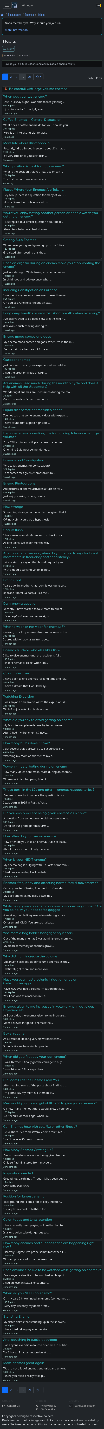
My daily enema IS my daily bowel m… (27, 896)
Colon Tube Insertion (19, 673)
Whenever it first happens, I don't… (25, 779)
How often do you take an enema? (29, 836)
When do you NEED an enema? (27, 1293)
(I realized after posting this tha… (24, 252)
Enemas (29, 15)
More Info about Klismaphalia (26, 143)
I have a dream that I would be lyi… (25, 686)
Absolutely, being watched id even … (26, 229)
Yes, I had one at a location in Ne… (25, 996)
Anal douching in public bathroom (30, 1339)
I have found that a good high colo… (26, 423)
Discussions (14, 15)
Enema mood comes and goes (27, 336)
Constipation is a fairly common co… (26, 399)
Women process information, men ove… (28, 1259)
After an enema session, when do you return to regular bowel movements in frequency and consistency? (50, 555)
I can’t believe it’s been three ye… (24, 1139)
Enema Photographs (19, 483)
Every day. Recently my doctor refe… (26, 1306)
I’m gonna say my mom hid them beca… (28, 1093)
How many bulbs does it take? (26, 743)
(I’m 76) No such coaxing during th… (26, 326)
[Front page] (2, 15)
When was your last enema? (25, 96)
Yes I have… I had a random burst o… (27, 1352)
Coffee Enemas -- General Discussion (32, 119)
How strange (13, 507)
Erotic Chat (12, 580)
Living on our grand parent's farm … (26, 826)
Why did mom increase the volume (30, 956)
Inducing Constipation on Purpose (30, 290)
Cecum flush (13, 530)
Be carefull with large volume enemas (38, 89)
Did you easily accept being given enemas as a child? (45, 813)
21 (29, 77)
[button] (38, 77)
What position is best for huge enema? (33, 166)
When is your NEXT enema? (25, 859)
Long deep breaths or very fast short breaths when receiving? (51, 313)
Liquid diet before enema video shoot (32, 410)
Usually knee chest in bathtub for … (26, 1209)
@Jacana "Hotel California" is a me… (26, 593)
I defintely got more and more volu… (26, 969)
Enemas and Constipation (23, 460)
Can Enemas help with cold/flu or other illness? (40, 1126)
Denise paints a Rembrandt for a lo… (26, 349)
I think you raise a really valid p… (24, 1376)
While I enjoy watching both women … (27, 709)
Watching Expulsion (18, 696)
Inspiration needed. (18, 1173)
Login (27, 5)
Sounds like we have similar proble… (26, 1046)
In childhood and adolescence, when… (27, 279)
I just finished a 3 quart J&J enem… (25, 109)
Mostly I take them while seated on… (26, 202)
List (7, 49)
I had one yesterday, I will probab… (25, 872)
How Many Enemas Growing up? (28, 1150)
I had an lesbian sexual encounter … (26, 1282)
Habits (40, 15)
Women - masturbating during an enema (35, 766)
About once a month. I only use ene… (27, 849)
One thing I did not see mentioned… (26, 449)
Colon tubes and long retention (27, 1219)
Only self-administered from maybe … (27, 1162)
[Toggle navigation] (7, 5)
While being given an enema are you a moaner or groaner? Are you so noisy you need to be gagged (52, 908)
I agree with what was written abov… (26, 639)
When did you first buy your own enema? (35, 1056)
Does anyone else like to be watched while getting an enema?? (52, 1270)
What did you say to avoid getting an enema (38, 720)
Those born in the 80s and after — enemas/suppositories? (48, 789)
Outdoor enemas (16, 360)
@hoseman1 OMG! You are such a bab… (28, 922)
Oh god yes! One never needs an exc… (27, 303)
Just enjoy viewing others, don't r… (25, 496)
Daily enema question (20, 603)
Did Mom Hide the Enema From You (31, 1080)
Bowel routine (13, 1033)
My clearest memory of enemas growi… (28, 946)
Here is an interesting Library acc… (25, 132)
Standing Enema (16, 1316)
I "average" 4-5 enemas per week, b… (27, 616)
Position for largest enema (23, 1196)
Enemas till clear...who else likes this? (32, 650)
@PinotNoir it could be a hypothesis (26, 519)
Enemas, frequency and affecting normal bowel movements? (50, 883)
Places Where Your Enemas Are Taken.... (33, 189)
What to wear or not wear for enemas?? (34, 627)
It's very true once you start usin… (25, 156)
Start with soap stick (16, 1186)
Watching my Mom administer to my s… (28, 756)
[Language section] (98, 5)
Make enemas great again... (24, 1363)
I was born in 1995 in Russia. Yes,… (25, 802)
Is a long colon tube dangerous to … (26, 1232)
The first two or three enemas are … (26, 179)
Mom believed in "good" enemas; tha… (28, 1023)
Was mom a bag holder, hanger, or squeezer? (38, 933)
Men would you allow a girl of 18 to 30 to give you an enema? (50, 1103)
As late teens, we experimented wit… (26, 543)
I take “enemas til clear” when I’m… (25, 663)
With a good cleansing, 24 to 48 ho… (26, 570)
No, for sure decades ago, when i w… (26, 1116)
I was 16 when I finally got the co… (25, 1069)
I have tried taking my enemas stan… (27, 1329)
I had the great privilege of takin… (25, 372)
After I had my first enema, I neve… (25, 732)
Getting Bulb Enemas (19, 240)
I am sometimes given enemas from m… (29, 473)
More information (16, 30)
